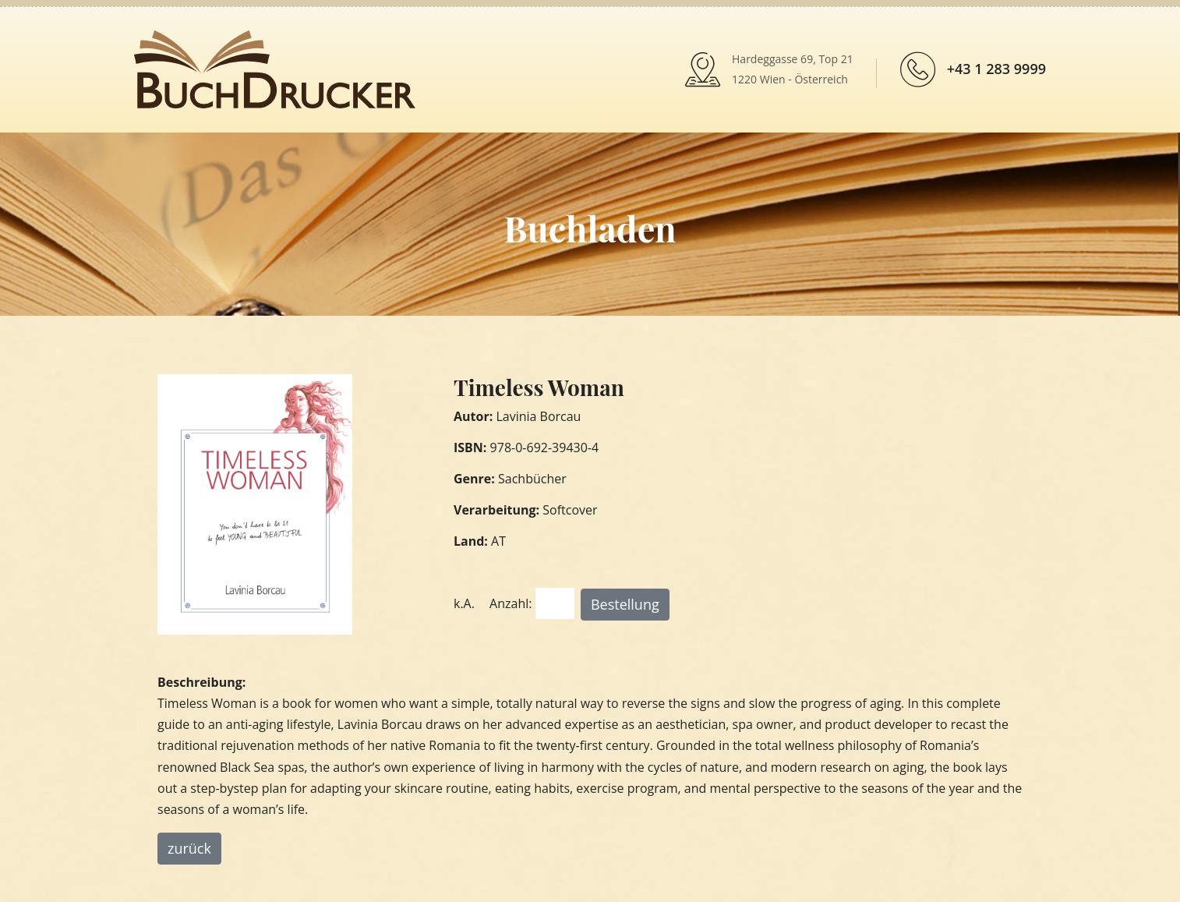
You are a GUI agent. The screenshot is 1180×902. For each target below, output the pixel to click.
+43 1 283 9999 (996, 68)
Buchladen (589, 227)
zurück (189, 848)
